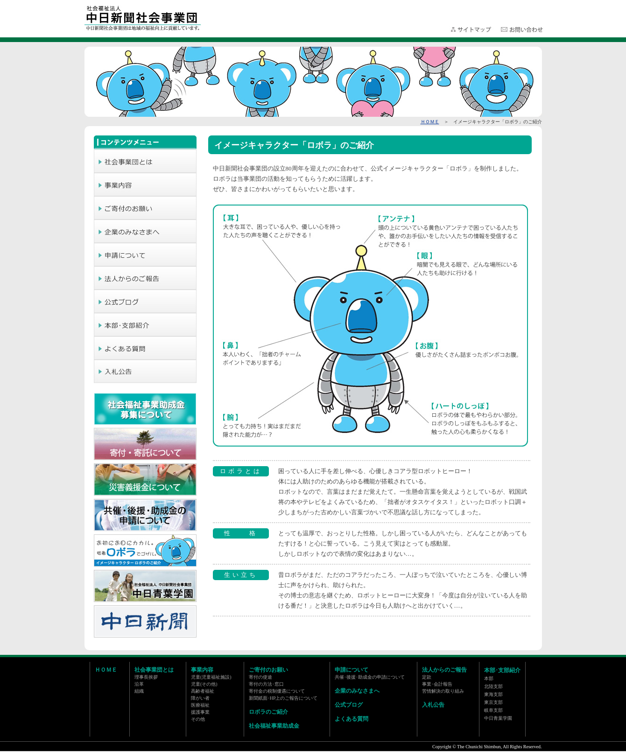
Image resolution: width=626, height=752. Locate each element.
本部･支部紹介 (502, 670)
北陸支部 (493, 686)
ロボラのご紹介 (268, 712)
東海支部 (493, 694)
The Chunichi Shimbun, (479, 746)
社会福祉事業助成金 (274, 726)
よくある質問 (351, 719)
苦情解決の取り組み (443, 691)
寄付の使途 (260, 677)
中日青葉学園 (498, 718)
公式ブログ (349, 705)
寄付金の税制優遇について (277, 691)
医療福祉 (200, 705)
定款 (426, 677)
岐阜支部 (493, 710)
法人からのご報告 (444, 670)
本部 (488, 678)
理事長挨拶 (146, 677)
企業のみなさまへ (357, 691)
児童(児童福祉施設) (211, 677)
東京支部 (493, 702)
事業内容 (202, 670)
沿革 (139, 684)
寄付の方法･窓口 (266, 684)
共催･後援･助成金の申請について (370, 677)
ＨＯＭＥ (430, 121)
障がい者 (200, 698)
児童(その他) (204, 684)
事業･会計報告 (437, 684)
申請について (351, 670)
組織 (139, 691)
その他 (198, 719)
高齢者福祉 (202, 691)
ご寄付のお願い (268, 670)
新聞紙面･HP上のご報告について (283, 698)
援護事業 (200, 712)
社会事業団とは (154, 670)
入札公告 (433, 705)
